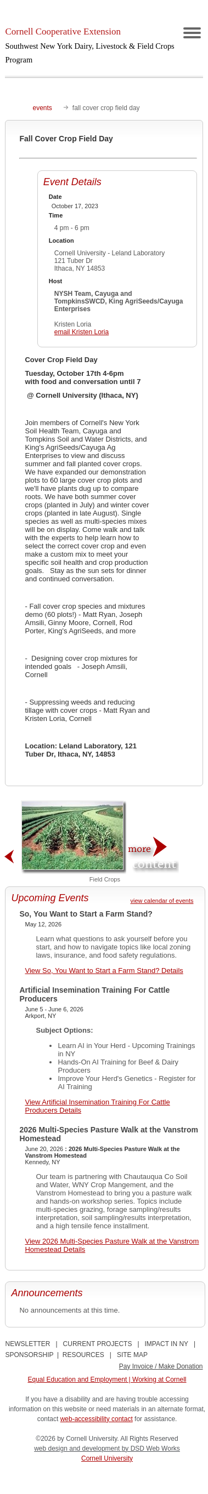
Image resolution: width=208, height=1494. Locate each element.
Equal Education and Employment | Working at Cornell (106, 1379)
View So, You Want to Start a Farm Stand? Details (104, 970)
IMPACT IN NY (166, 1344)
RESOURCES (83, 1355)
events (42, 108)
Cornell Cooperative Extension (89, 45)
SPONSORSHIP (29, 1355)
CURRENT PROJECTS (97, 1344)
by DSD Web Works (151, 1448)
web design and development (77, 1448)
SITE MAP (132, 1355)
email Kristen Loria (81, 332)
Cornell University (107, 1458)
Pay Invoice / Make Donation (161, 1366)
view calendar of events (162, 900)
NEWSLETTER (27, 1344)
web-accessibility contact (96, 1419)
